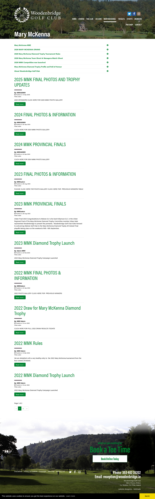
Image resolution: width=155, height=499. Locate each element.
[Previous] (16, 408)
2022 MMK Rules (28, 342)
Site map (51, 471)
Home (74, 18)
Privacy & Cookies (30, 471)
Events (129, 18)
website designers (125, 489)
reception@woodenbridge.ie (122, 476)
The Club (89, 18)
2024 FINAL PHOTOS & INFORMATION (45, 114)
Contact (138, 24)
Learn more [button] (70, 496)
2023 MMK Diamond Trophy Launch (44, 242)
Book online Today (110, 458)
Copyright (42, 471)
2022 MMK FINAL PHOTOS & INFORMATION (37, 275)
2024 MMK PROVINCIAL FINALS (40, 144)
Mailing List (60, 471)
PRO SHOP (129, 24)
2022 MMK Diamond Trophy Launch (44, 374)
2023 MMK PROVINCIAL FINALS (40, 203)
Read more (20, 104)
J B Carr (98, 18)
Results (121, 18)
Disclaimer (18, 471)
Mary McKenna (110, 18)
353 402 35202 (131, 472)
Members (138, 18)
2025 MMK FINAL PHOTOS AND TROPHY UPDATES (47, 82)
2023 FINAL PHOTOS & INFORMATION (45, 173)
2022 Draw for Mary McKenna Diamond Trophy (47, 310)
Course (81, 18)
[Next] (27, 408)
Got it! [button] (147, 496)
